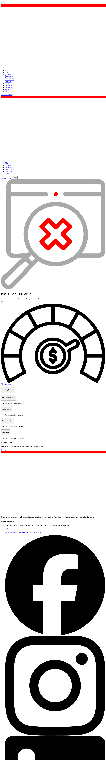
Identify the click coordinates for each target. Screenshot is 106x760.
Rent (6, 72)
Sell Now (4, 450)
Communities (9, 80)
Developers (9, 76)
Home (7, 532)
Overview (8, 85)
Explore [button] (7, 173)
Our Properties (21, 532)
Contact (7, 83)
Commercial (9, 74)
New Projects (9, 78)
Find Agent (9, 171)
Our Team (8, 87)
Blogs (7, 91)
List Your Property (7, 95)
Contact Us (4, 529)
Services (8, 82)
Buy (6, 70)
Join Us (7, 89)
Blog (39, 532)
